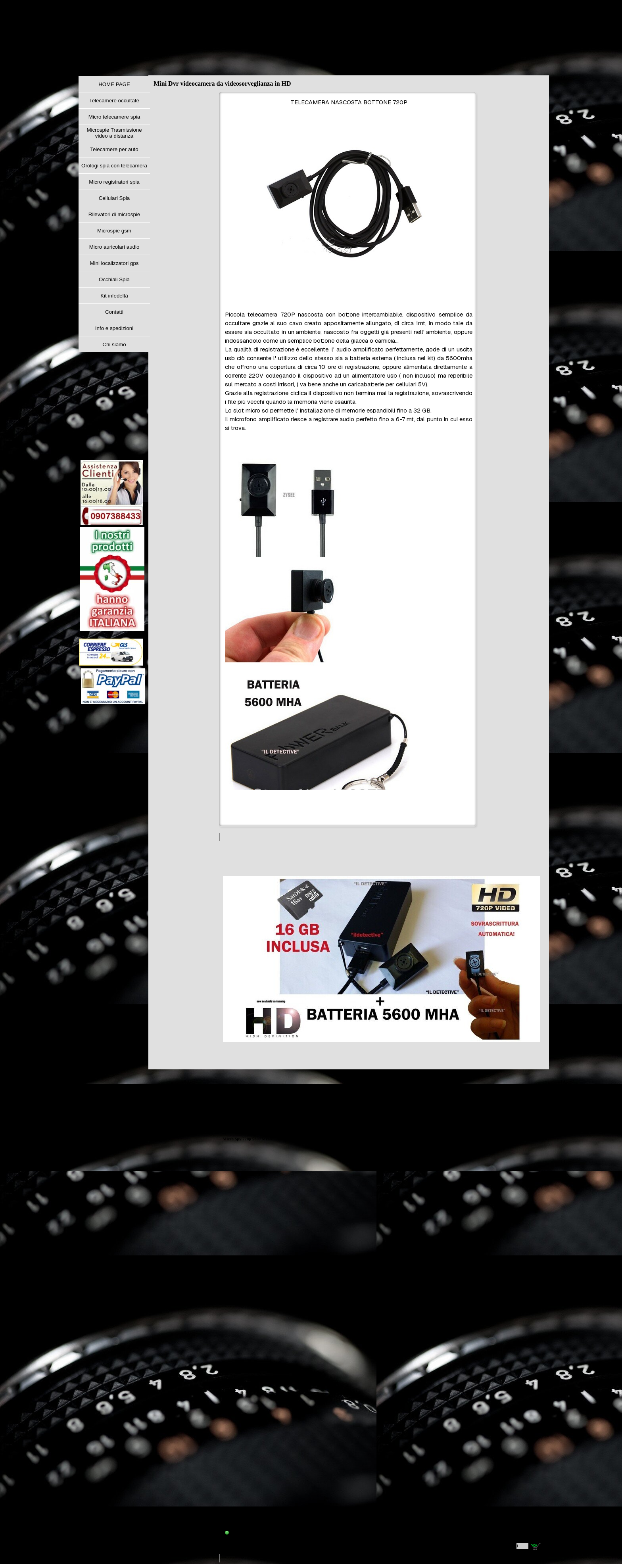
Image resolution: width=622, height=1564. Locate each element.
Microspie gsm (114, 231)
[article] (381, 1197)
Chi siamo (114, 344)
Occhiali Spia (114, 279)
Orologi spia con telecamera (114, 166)
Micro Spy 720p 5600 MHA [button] (247, 1139)
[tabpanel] (348, 460)
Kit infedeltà (114, 296)
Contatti (114, 312)
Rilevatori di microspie (114, 214)
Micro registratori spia (114, 182)
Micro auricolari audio (114, 247)
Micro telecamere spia (114, 117)
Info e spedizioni (114, 328)
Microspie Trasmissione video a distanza (114, 133)
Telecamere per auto (114, 149)
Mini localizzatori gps (114, 263)
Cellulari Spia (114, 198)
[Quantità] (522, 1546)
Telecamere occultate (114, 101)
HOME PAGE (114, 84)
